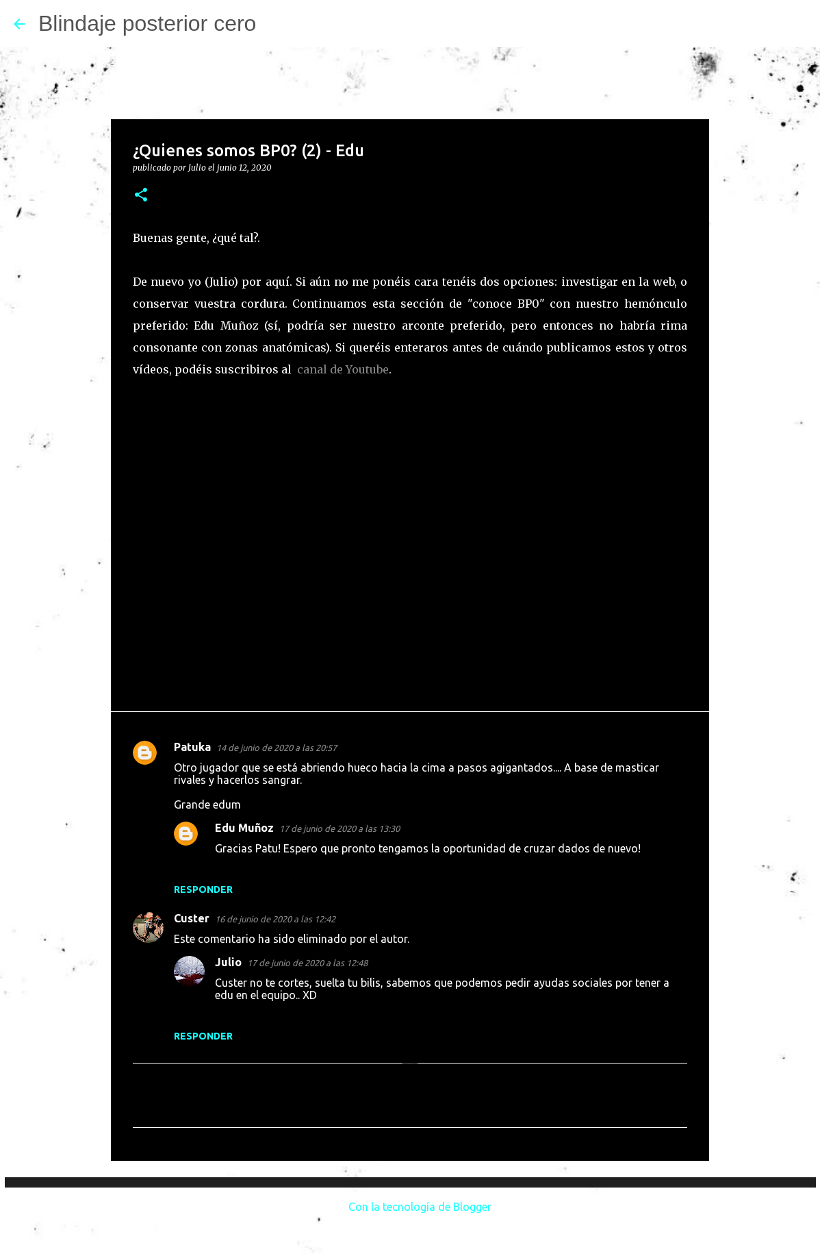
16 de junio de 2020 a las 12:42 (275, 919)
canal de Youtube (343, 369)
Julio (228, 962)
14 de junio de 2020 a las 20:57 (276, 747)
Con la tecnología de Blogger (410, 1207)
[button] (141, 195)
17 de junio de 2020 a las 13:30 (339, 828)
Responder (203, 889)
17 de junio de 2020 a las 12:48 (307, 963)
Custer (191, 918)
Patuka (192, 747)
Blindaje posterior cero (147, 23)
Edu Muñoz (244, 828)
